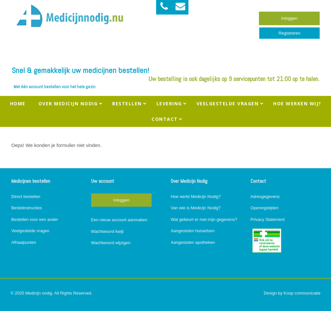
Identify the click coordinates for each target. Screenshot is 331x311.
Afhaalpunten (23, 242)
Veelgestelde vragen (30, 230)
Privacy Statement (268, 219)
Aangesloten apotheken (193, 242)
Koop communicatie (301, 293)
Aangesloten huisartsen (193, 230)
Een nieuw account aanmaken (119, 219)
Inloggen (289, 18)
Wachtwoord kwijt (107, 231)
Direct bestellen (25, 196)
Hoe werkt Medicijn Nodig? (196, 196)
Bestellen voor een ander (34, 219)
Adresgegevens (265, 196)
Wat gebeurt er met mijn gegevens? (204, 219)
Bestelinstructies (26, 207)
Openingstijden (265, 207)
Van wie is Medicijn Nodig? (195, 207)
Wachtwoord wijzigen (111, 242)
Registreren (289, 33)
